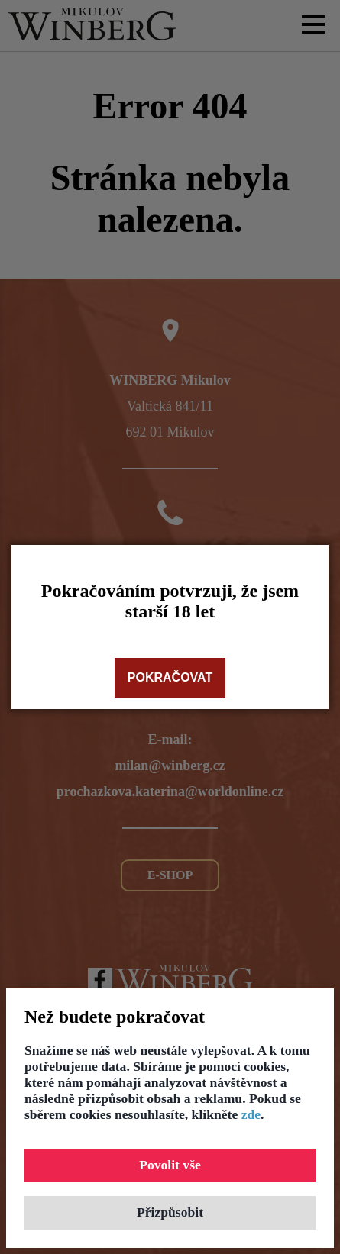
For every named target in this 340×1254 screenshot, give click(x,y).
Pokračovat (170, 677)
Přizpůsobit (170, 1212)
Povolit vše (170, 1164)
